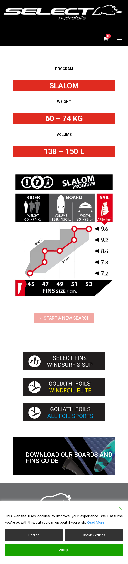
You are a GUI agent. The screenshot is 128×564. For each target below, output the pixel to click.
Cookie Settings (94, 535)
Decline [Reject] (33, 535)
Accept (64, 550)
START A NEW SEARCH (67, 318)
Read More (95, 522)
